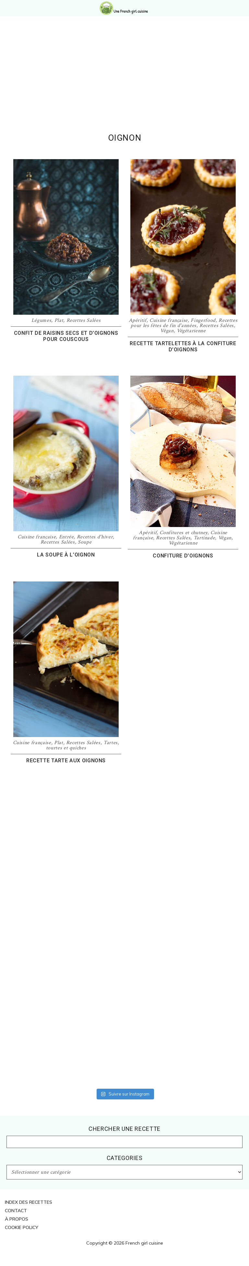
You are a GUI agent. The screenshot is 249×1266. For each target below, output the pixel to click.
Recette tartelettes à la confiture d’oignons (183, 346)
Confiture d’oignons (183, 556)
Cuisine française (168, 320)
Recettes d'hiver (95, 536)
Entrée (66, 536)
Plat (59, 320)
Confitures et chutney (184, 532)
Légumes (41, 320)
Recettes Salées (83, 320)
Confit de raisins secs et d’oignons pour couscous (66, 336)
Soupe (84, 542)
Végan (166, 330)
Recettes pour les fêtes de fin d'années (184, 323)
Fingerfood (203, 320)
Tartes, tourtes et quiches (82, 745)
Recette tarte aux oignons (66, 760)
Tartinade (204, 537)
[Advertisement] (124, 84)
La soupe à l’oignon (66, 555)
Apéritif (138, 320)
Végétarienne (191, 330)
